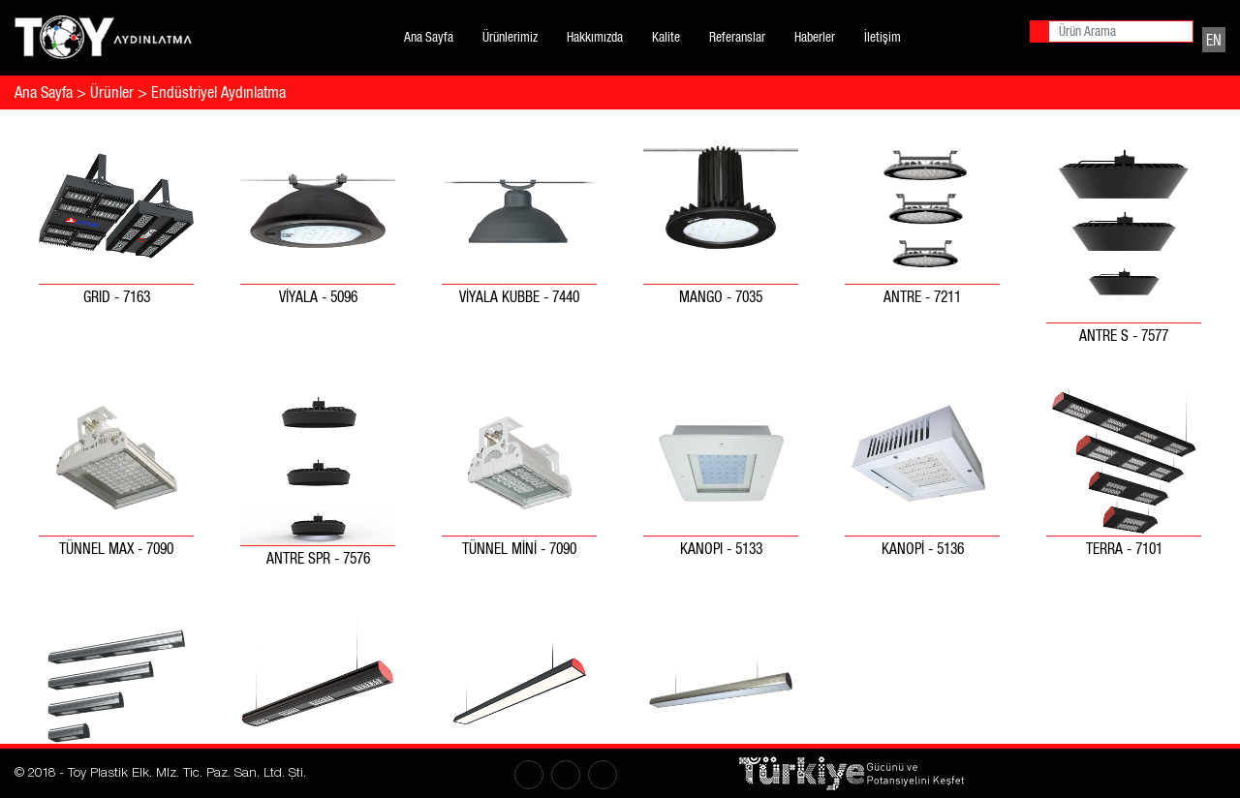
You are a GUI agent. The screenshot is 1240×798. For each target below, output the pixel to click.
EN (1214, 39)
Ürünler (112, 92)
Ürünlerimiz (510, 37)
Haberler (814, 37)
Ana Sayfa (428, 37)
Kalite (666, 37)
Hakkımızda (595, 37)
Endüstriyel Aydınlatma (218, 92)
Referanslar (737, 37)
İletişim (882, 37)
